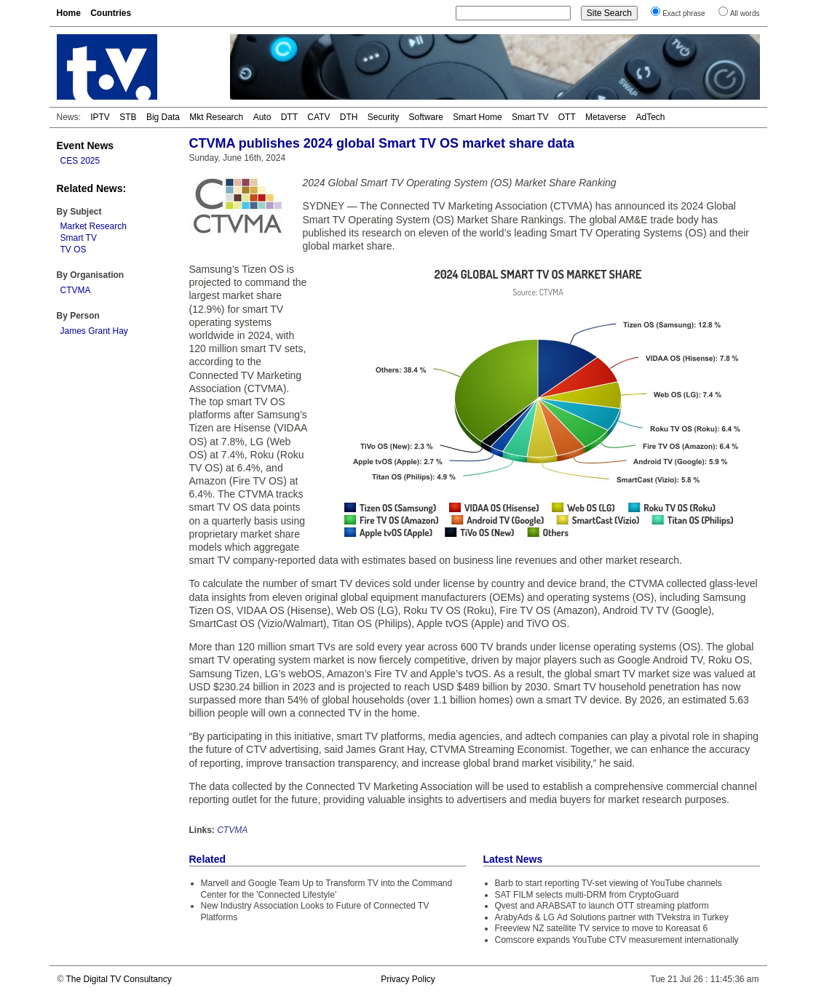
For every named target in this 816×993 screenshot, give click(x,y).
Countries (110, 13)
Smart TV (530, 117)
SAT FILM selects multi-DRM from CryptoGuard (587, 895)
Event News (85, 145)
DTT (289, 117)
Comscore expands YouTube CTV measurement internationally (617, 940)
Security (383, 117)
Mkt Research (216, 117)
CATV (318, 117)
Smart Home (477, 117)
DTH (349, 117)
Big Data (163, 117)
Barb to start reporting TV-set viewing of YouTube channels (608, 883)
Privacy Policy (408, 979)
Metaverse (605, 117)
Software (426, 117)
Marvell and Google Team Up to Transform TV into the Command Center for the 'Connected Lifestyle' (327, 889)
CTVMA (75, 290)
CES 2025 (80, 161)
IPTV (100, 117)
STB (127, 117)
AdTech (650, 117)
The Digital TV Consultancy (118, 979)
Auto (262, 117)
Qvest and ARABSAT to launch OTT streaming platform (602, 906)
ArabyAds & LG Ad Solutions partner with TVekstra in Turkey (612, 917)
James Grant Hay (94, 331)
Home (69, 13)
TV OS (73, 249)
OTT (567, 117)
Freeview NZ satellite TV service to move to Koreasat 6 (601, 928)
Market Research (93, 226)
